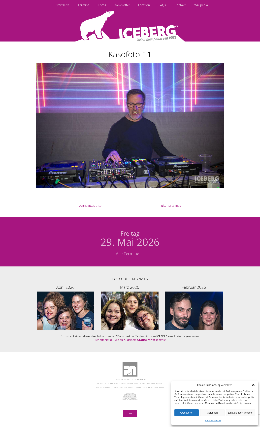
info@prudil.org (155, 383)
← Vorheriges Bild (88, 205)
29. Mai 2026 (129, 239)
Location (144, 5)
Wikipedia (201, 5)
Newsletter (122, 5)
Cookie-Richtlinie (213, 420)
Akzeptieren (186, 412)
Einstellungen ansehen (240, 412)
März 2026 (129, 287)
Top (130, 413)
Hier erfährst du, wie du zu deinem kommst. (130, 340)
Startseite (62, 5)
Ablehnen (212, 412)
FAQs (162, 5)
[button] (253, 384)
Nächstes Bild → (173, 205)
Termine (83, 5)
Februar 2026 (194, 287)
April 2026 (65, 287)
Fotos (102, 5)
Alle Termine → (130, 253)
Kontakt (180, 5)
